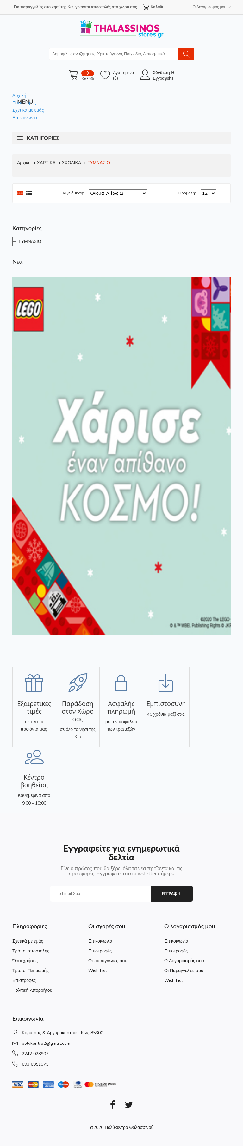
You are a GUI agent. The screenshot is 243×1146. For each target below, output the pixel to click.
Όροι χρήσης (25, 961)
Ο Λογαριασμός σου (184, 961)
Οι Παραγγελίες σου (183, 971)
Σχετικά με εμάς (28, 110)
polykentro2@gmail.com (46, 1043)
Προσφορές (24, 103)
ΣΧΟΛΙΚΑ (71, 163)
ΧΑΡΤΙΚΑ (46, 163)
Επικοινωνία (24, 118)
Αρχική (19, 95)
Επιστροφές (24, 981)
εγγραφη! (172, 893)
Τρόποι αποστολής (30, 951)
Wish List (97, 971)
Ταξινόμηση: (73, 193)
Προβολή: (187, 193)
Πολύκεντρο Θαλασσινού (129, 1127)
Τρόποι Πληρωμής (30, 971)
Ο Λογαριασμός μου (212, 7)
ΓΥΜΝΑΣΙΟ (98, 163)
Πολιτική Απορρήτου (32, 990)
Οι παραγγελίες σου (107, 961)
